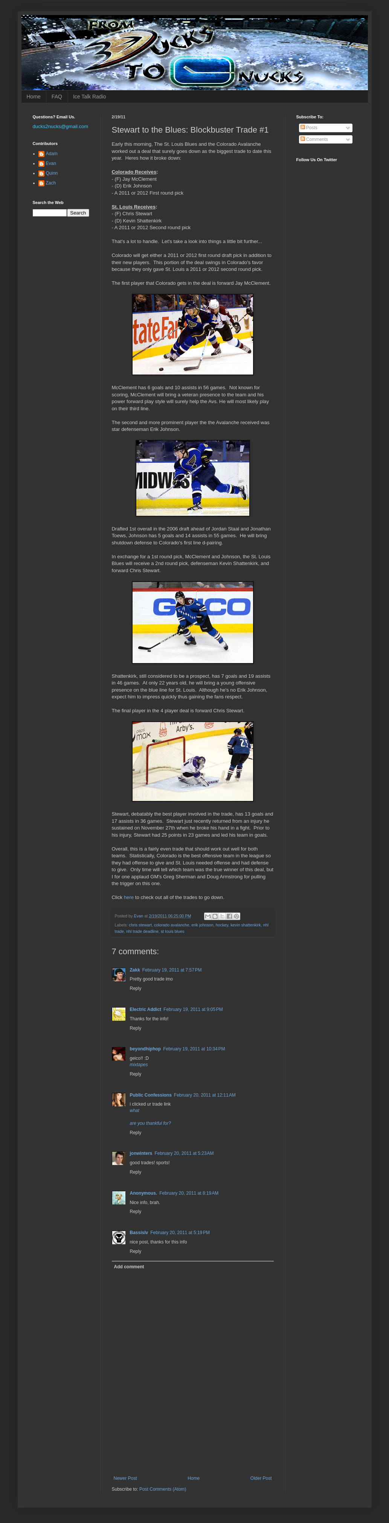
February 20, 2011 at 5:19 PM (180, 1232)
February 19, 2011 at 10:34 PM (194, 1049)
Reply (136, 988)
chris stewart (140, 925)
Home (34, 97)
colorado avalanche (171, 925)
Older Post (261, 1478)
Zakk (135, 970)
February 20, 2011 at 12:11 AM (205, 1095)
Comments (314, 139)
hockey (222, 925)
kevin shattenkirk (245, 925)
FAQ (57, 97)
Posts (309, 127)
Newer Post (125, 1478)
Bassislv (139, 1232)
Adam (52, 153)
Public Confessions (151, 1095)
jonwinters (141, 1153)
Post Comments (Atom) (162, 1489)
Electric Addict (146, 1009)
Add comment (129, 1266)
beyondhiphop (145, 1049)
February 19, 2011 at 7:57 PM (172, 970)
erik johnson (203, 925)
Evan (51, 163)
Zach (51, 183)
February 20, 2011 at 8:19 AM (188, 1193)
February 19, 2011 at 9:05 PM (193, 1009)
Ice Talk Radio (89, 97)
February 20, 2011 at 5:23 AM (184, 1153)
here (129, 897)
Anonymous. (143, 1193)
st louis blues (172, 931)
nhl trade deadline (142, 931)
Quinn (52, 173)
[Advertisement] (200, 1455)
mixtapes (139, 1064)
